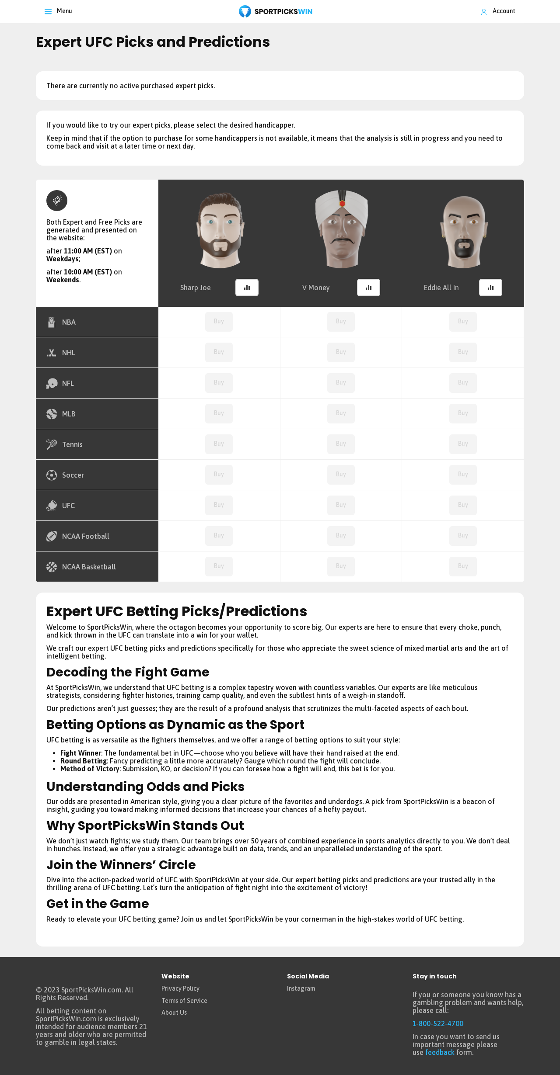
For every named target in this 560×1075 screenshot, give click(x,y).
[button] (247, 287)
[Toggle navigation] (58, 11)
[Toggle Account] (498, 11)
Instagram (301, 988)
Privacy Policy (180, 988)
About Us (174, 1012)
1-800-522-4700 (438, 1023)
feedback (440, 1052)
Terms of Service (184, 1000)
